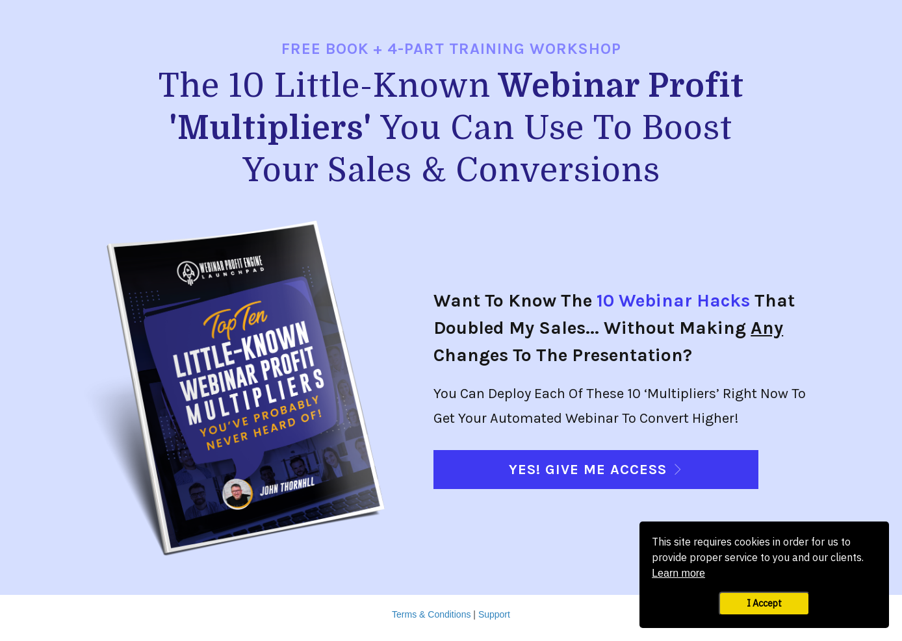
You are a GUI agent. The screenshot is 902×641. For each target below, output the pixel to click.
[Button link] (595, 469)
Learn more (678, 573)
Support (494, 614)
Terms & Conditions (431, 614)
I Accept (764, 603)
